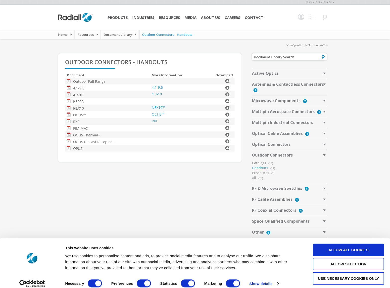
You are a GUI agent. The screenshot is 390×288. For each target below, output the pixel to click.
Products (118, 17)
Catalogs (259, 163)
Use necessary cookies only (348, 273)
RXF (155, 121)
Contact (254, 17)
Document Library (118, 34)
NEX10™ (158, 107)
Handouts (260, 167)
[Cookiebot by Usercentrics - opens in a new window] (32, 278)
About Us (210, 17)
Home (63, 34)
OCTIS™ (158, 114)
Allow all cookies (349, 244)
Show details (261, 278)
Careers (232, 17)
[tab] (289, 73)
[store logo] (75, 21)
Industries (143, 17)
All (254, 177)
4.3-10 (157, 94)
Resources (169, 17)
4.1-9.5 (157, 87)
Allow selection (349, 258)
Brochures (260, 172)
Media (190, 17)
